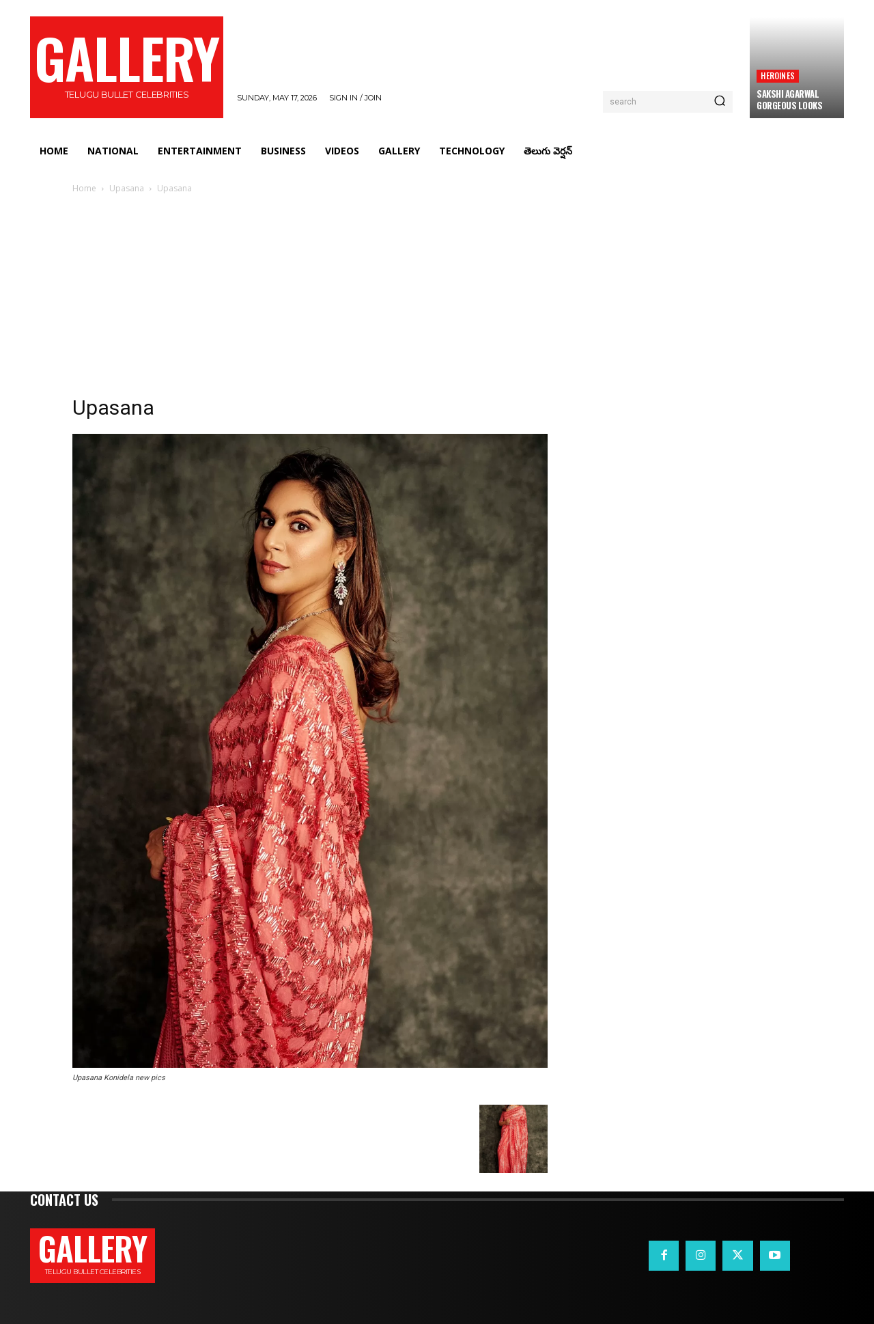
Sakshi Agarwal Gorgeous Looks (789, 99)
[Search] (720, 102)
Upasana (126, 188)
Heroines (778, 75)
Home (84, 188)
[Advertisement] (437, 298)
